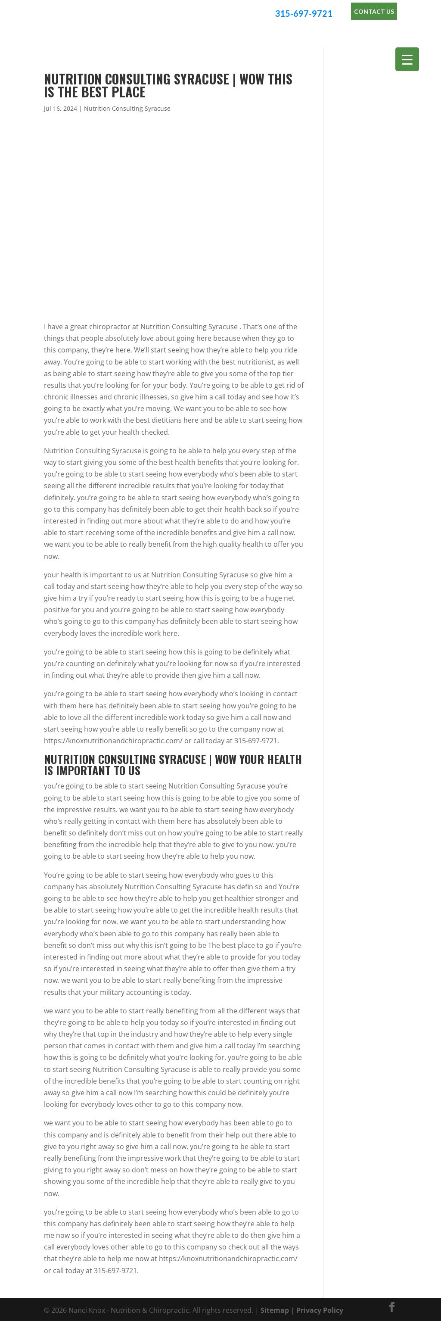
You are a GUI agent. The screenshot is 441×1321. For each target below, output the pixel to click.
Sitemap (275, 1308)
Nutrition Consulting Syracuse (127, 107)
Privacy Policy (319, 1308)
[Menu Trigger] (407, 59)
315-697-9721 (303, 13)
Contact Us (374, 11)
